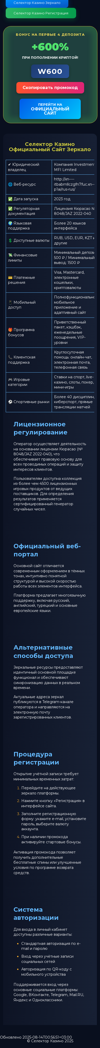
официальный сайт (50, 109)
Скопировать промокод (50, 87)
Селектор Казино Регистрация (41, 13)
